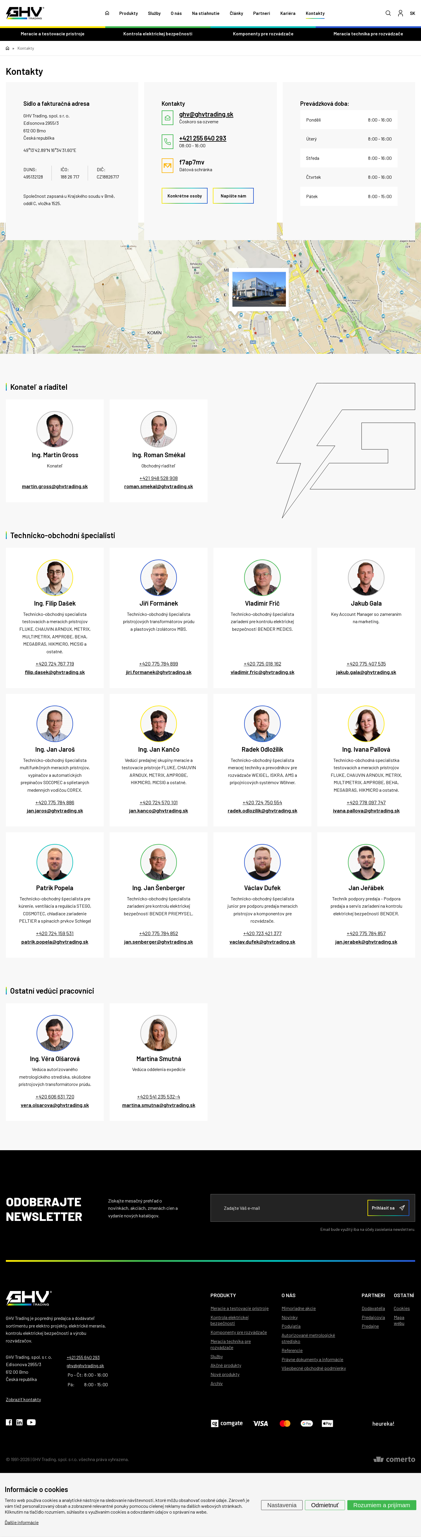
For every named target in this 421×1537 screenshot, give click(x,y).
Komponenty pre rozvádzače (263, 33)
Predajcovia (373, 1317)
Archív (216, 1383)
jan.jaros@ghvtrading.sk (55, 810)
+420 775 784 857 (366, 933)
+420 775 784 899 (158, 663)
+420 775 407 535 (366, 663)
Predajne (370, 1326)
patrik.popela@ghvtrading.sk (54, 941)
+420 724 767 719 (55, 663)
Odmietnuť (325, 1505)
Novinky (290, 1317)
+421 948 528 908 (158, 478)
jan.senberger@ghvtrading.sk (158, 941)
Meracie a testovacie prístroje (52, 33)
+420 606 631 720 (55, 1096)
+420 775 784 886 (54, 802)
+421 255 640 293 (83, 1357)
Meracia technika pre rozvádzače (368, 33)
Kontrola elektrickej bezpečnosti (157, 33)
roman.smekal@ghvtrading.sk (158, 486)
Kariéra (288, 13)
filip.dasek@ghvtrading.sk (55, 672)
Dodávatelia (373, 1308)
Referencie (292, 1350)
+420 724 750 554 (262, 802)
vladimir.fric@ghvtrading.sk (262, 672)
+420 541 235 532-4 (158, 1096)
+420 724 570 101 (159, 802)
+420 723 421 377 (262, 933)
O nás (176, 13)
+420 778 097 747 (366, 802)
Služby (154, 13)
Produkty (128, 13)
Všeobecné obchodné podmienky (314, 1368)
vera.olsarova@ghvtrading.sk (55, 1105)
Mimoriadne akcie (299, 1308)
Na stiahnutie (206, 13)
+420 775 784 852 (158, 933)
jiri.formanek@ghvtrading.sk (158, 672)
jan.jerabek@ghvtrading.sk (366, 941)
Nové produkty (224, 1374)
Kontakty (315, 13)
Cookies (402, 1308)
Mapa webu (399, 1320)
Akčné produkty (225, 1365)
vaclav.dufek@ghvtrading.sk (262, 941)
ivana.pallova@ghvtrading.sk (366, 810)
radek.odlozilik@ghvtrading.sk (262, 810)
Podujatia (291, 1326)
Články (236, 13)
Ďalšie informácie (22, 1522)
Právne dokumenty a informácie (312, 1359)
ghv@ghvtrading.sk (85, 1365)
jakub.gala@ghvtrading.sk (366, 672)
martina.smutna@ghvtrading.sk (158, 1105)
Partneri (261, 13)
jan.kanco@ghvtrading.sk (158, 810)
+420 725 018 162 (262, 663)
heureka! (383, 1423)
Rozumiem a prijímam (381, 1505)
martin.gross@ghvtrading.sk (55, 486)
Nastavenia (281, 1505)
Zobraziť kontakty (23, 1399)
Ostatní (404, 1295)
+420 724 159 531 (55, 933)
